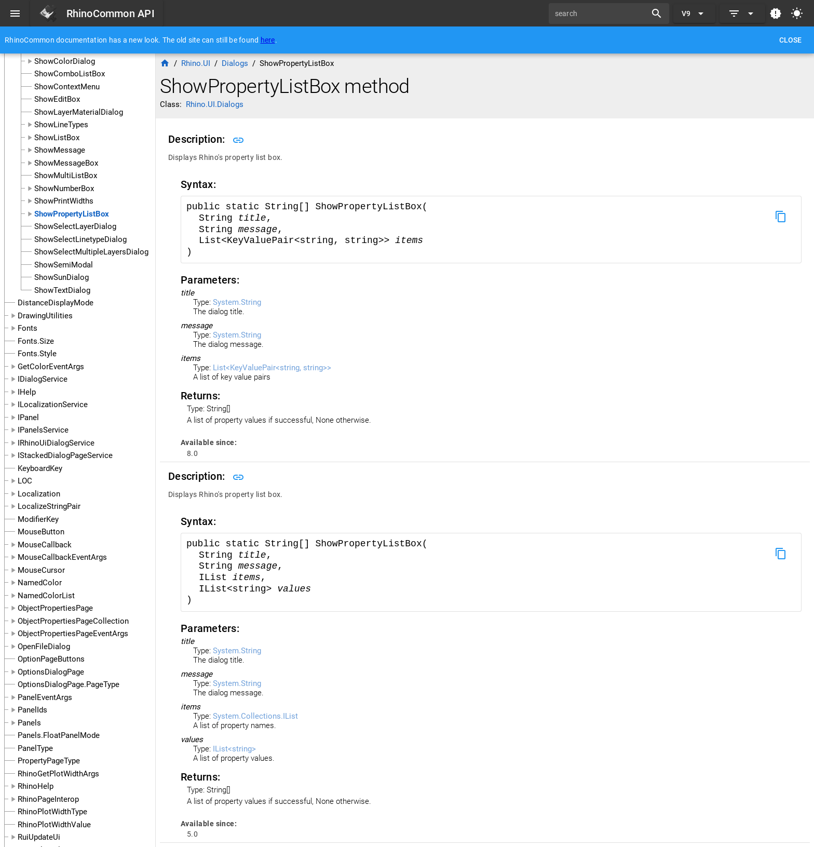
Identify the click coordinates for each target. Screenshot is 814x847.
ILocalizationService (53, 404)
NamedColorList (46, 595)
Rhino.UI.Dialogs (214, 104)
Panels (29, 723)
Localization (39, 494)
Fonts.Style (37, 353)
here (268, 40)
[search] (601, 13)
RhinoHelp (35, 786)
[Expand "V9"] (694, 13)
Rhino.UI (195, 63)
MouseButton (41, 531)
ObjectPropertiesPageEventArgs (73, 633)
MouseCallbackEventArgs (62, 557)
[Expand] (742, 13)
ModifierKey (38, 519)
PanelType (35, 748)
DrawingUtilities (45, 315)
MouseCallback (45, 544)
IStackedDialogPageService (65, 455)
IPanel (28, 417)
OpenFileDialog (44, 646)
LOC (25, 481)
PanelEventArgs (45, 697)
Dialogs (235, 63)
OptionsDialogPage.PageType (68, 684)
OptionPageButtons (51, 659)
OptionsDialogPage (51, 672)
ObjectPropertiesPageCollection (73, 621)
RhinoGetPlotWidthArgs (58, 773)
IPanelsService (43, 430)
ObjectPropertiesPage (55, 608)
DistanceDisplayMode (55, 302)
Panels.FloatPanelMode (59, 735)
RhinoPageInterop (48, 799)
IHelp (27, 392)
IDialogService (42, 379)
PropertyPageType (49, 760)
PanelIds (32, 710)
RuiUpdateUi (39, 837)
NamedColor (40, 582)
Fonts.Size (36, 341)
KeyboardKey (40, 468)
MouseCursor (41, 570)
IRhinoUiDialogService (56, 443)
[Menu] (15, 13)
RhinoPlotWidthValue (54, 824)
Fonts (27, 328)
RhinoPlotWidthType (52, 811)
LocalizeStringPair (49, 506)
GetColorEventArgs (51, 366)
